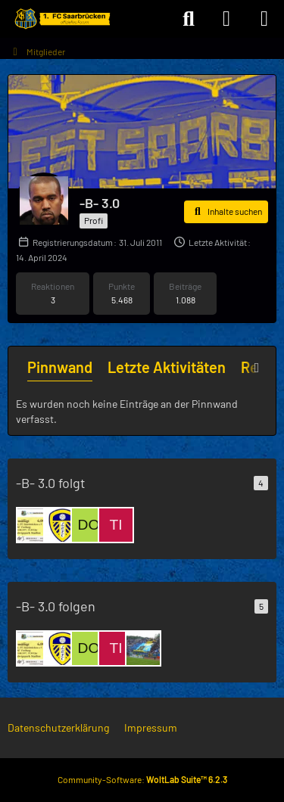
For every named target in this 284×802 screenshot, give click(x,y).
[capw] (143, 648)
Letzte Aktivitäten (167, 367)
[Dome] (88, 525)
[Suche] (188, 19)
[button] (226, 212)
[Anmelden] (226, 19)
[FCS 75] (34, 525)
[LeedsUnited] (61, 525)
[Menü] (264, 19)
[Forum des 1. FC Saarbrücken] (61, 19)
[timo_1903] (116, 525)
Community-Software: (142, 779)
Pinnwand (59, 367)
